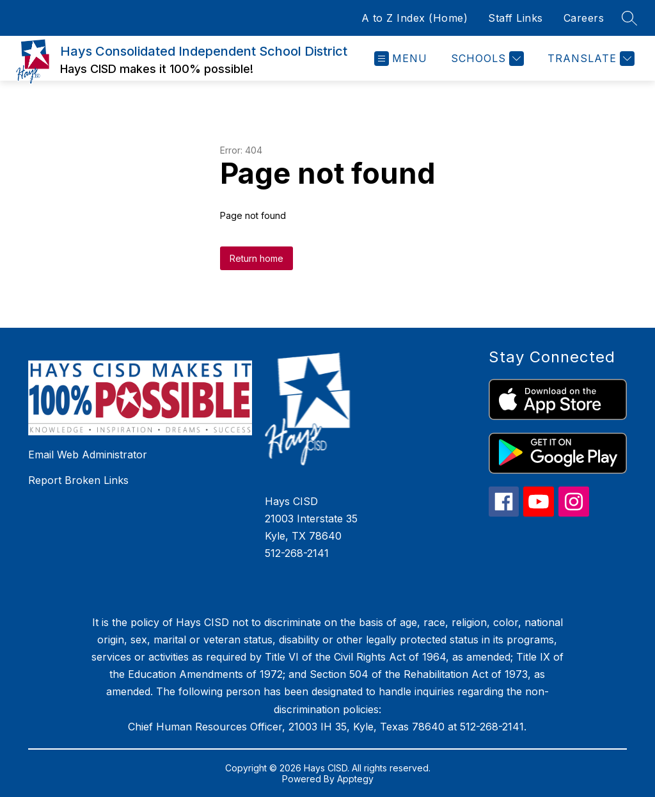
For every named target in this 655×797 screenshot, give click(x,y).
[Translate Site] (589, 59)
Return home (256, 258)
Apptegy (355, 778)
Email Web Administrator (87, 454)
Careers (584, 18)
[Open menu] (400, 59)
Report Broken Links (78, 480)
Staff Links (515, 18)
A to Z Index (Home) (414, 18)
